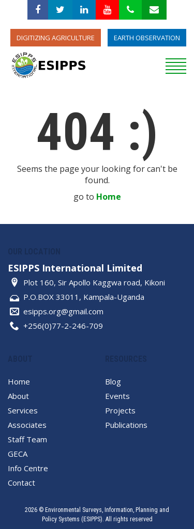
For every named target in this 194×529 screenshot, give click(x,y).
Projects (120, 410)
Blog (113, 381)
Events (117, 396)
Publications (126, 425)
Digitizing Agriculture (56, 37)
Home (108, 196)
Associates (27, 425)
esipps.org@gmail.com (63, 311)
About (18, 396)
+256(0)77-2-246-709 (63, 325)
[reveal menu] (176, 64)
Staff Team (27, 439)
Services (23, 410)
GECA (17, 453)
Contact (21, 482)
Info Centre (28, 468)
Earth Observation (147, 37)
